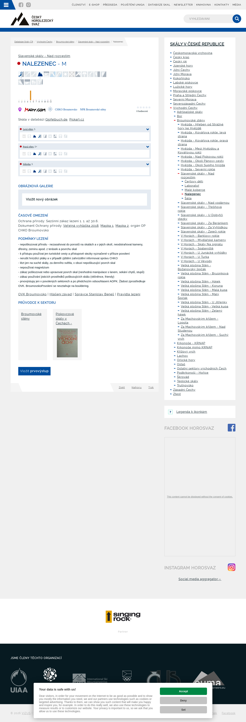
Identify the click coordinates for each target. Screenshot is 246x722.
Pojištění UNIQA (133, 4)
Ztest (177, 394)
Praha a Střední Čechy (189, 95)
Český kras (181, 57)
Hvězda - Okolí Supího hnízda (203, 165)
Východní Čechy (44, 42)
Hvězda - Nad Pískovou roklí (202, 156)
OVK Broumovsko (32, 294)
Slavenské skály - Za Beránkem (204, 223)
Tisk (151, 387)
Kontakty (221, 4)
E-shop (94, 4)
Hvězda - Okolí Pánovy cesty (202, 161)
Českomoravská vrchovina (192, 53)
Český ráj (180, 61)
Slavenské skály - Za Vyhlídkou (204, 227)
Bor (179, 116)
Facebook (228, 713)
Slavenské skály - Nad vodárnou (205, 203)
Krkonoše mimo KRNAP (194, 347)
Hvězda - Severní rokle (198, 169)
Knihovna (203, 4)
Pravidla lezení (128, 294)
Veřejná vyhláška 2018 (81, 226)
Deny (183, 700)
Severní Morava (184, 99)
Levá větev (28, 129)
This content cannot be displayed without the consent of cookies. (200, 496)
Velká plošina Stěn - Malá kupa (204, 290)
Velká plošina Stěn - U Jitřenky (204, 302)
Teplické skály (187, 381)
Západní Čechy (184, 390)
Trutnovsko (185, 385)
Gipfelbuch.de (56, 119)
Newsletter (183, 4)
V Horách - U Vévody (196, 261)
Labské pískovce (185, 82)
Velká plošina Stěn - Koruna (202, 285)
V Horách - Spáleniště (197, 248)
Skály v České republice (197, 44)
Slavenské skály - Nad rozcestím (94, 42)
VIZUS (26, 713)
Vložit (34, 371)
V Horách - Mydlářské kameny (203, 240)
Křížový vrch (186, 351)
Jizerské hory (183, 65)
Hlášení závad (61, 294)
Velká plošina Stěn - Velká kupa (204, 306)
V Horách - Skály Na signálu (202, 244)
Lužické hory (182, 87)
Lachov (182, 356)
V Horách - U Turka (195, 257)
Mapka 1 (107, 226)
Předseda (110, 4)
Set (183, 709)
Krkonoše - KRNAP (191, 343)
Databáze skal (159, 4)
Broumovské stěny (65, 42)
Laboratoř (192, 185)
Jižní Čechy (181, 70)
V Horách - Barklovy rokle (200, 236)
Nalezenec (193, 194)
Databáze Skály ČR (23, 42)
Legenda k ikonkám (187, 412)
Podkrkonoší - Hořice (193, 372)
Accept (183, 691)
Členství (79, 4)
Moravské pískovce (187, 91)
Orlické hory (186, 360)
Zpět (122, 387)
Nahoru (137, 387)
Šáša (188, 198)
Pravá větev (28, 146)
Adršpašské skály (190, 112)
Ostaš (181, 364)
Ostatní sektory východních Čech (202, 368)
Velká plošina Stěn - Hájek (200, 281)
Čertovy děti (194, 181)
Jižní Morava (182, 74)
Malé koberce (195, 190)
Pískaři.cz (76, 119)
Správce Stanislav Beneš (94, 294)
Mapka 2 (122, 226)
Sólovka (26, 164)
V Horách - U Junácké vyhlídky (204, 252)
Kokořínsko (181, 78)
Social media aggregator (200, 579)
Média (237, 4)
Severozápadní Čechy (189, 103)
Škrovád (183, 377)
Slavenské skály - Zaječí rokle (203, 231)
